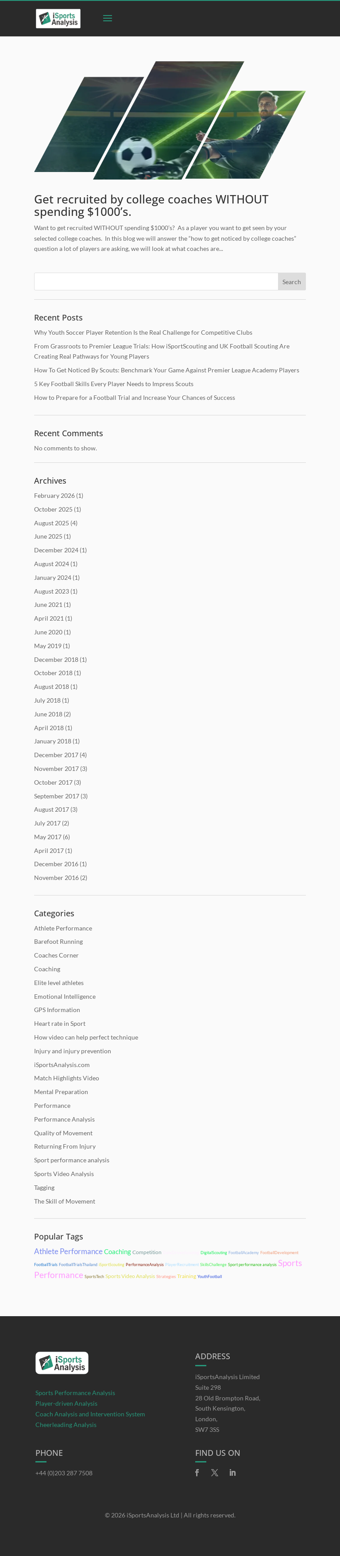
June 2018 (48, 714)
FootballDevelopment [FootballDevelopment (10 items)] (279, 1252)
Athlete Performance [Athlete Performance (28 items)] (68, 1251)
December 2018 (56, 659)
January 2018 (52, 741)
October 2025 (53, 509)
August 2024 (51, 563)
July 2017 (47, 823)
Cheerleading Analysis (66, 1424)
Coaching (47, 969)
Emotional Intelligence (65, 996)
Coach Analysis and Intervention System (90, 1414)
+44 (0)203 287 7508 (64, 1473)
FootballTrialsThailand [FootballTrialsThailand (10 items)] (78, 1264)
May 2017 (48, 837)
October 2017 (53, 782)
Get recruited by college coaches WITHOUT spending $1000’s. (151, 205)
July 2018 (47, 700)
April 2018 (49, 727)
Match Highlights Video (66, 1078)
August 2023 (51, 591)
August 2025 (51, 523)
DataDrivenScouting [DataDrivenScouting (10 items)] (181, 1252)
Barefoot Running (58, 941)
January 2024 (52, 577)
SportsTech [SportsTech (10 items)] (94, 1276)
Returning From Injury (65, 1146)
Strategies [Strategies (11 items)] (166, 1276)
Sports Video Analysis (64, 1173)
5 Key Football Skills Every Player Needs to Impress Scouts (113, 383)
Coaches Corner (56, 955)
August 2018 (51, 686)
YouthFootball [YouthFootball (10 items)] (209, 1276)
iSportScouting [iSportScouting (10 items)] (111, 1264)
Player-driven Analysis (66, 1403)
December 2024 (56, 550)
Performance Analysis (64, 1119)
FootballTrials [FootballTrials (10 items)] (46, 1264)
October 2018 (53, 672)
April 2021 (49, 618)
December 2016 (56, 864)
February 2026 (54, 495)
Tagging (44, 1187)
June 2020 (48, 632)
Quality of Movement (63, 1133)
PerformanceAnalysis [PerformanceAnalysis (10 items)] (145, 1264)
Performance (52, 1105)
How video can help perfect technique (86, 1037)
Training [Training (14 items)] (186, 1276)
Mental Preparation (61, 1091)
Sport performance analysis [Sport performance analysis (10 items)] (252, 1264)
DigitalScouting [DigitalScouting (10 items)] (214, 1252)
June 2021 (48, 604)
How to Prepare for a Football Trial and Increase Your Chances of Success (134, 397)
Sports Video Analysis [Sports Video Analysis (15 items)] (130, 1276)
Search (291, 281)
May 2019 (48, 645)
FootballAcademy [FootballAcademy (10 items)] (243, 1252)
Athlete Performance (63, 928)
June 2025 (48, 536)
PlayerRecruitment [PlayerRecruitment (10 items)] (182, 1264)
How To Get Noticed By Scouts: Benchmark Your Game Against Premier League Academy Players (166, 370)
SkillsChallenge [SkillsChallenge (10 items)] (213, 1264)
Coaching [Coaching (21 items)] (117, 1251)
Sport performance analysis (71, 1160)
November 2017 (56, 768)
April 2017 (49, 850)
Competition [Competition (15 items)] (147, 1252)
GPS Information (57, 1009)
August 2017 (51, 809)
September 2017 (56, 796)
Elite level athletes (59, 982)
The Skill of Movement (64, 1201)
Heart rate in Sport (59, 1023)
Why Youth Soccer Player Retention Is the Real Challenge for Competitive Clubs (143, 332)
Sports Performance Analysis (75, 1392)
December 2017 (56, 754)
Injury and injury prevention (72, 1051)
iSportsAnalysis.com (62, 1064)
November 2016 (56, 877)
